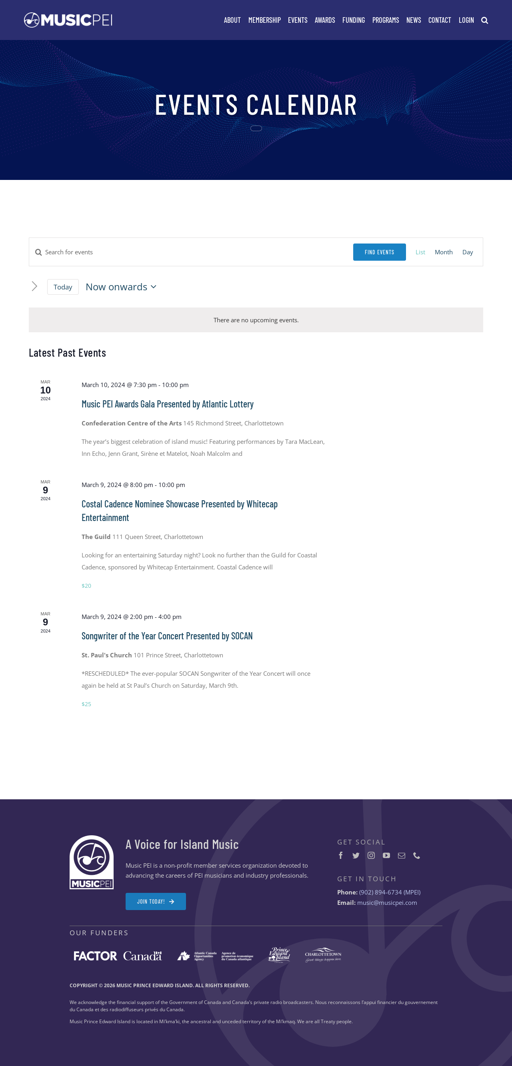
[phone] (416, 855)
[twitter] (356, 855)
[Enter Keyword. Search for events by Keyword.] (191, 252)
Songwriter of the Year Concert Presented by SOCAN (167, 635)
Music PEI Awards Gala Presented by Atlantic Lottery (168, 403)
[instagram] (371, 855)
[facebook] (340, 855)
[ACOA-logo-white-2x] (215, 954)
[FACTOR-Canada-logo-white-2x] (118, 954)
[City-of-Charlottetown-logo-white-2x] (323, 950)
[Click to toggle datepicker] (123, 286)
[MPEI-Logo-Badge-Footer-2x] (92, 838)
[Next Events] (34, 287)
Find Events (379, 252)
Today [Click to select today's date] (63, 286)
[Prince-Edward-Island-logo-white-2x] (279, 950)
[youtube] (386, 855)
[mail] (401, 855)
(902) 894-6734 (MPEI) (389, 892)
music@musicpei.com (387, 902)
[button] (484, 20)
